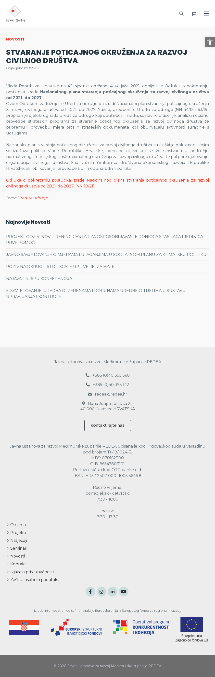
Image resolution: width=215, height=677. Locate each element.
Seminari (16, 548)
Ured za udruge (32, 198)
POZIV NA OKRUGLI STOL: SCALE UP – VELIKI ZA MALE (60, 266)
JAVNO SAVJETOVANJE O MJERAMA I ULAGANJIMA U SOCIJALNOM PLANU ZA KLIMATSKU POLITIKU (106, 254)
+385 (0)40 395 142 (107, 384)
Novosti (15, 556)
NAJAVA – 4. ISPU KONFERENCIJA (39, 278)
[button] (210, 42)
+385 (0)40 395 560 (108, 375)
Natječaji (16, 540)
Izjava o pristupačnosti (30, 572)
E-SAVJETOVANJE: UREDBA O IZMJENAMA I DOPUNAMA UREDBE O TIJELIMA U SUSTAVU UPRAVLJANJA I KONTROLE (96, 293)
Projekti (16, 532)
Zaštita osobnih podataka (33, 579)
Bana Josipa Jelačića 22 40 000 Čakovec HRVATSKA (107, 406)
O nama (16, 524)
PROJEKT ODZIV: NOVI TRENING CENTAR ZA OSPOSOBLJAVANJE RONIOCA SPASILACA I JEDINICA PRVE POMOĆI (104, 239)
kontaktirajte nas (108, 425)
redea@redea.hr (107, 394)
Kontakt (16, 564)
